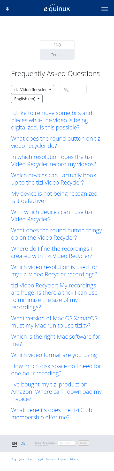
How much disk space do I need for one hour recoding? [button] (56, 369)
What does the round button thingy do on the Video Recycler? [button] (56, 234)
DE (23, 443)
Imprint (62, 459)
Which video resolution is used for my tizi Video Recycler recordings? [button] (54, 270)
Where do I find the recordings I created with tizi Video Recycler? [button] (51, 252)
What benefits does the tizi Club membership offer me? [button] (51, 413)
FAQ (57, 45)
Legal (40, 459)
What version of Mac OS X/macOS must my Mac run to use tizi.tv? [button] (54, 321)
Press (30, 459)
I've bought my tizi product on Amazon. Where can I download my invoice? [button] (56, 391)
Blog (13, 459)
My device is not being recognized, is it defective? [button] (55, 197)
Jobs (21, 459)
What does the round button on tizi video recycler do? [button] (56, 142)
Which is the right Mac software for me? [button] (55, 340)
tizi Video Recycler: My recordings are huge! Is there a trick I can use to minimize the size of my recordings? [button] (54, 296)
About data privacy (41, 445)
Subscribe (83, 443)
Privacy (74, 459)
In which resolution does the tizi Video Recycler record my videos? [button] (53, 160)
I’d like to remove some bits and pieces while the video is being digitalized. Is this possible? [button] (51, 120)
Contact (57, 54)
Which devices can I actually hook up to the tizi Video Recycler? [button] (53, 178)
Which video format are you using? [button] (55, 354)
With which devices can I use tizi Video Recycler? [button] (51, 215)
